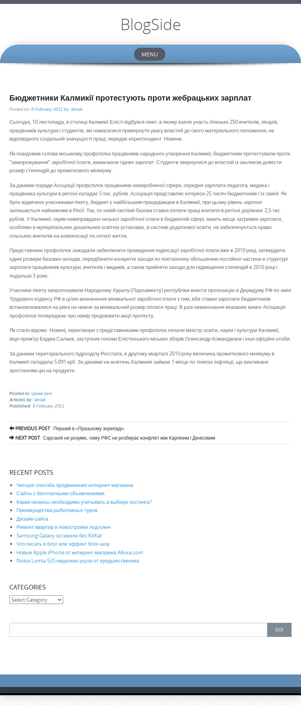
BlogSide (150, 24)
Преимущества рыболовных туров (57, 510)
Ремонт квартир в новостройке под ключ (63, 526)
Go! (279, 629)
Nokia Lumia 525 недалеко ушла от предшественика (77, 560)
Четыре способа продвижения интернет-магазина (74, 485)
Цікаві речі (41, 393)
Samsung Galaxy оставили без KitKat (59, 535)
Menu (149, 54)
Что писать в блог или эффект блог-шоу (62, 543)
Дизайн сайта (32, 518)
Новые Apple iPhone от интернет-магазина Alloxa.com (79, 552)
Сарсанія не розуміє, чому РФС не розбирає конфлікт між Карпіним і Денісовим (112, 437)
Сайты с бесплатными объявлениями (60, 493)
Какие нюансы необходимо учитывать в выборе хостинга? (84, 501)
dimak (76, 109)
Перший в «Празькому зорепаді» (66, 428)
